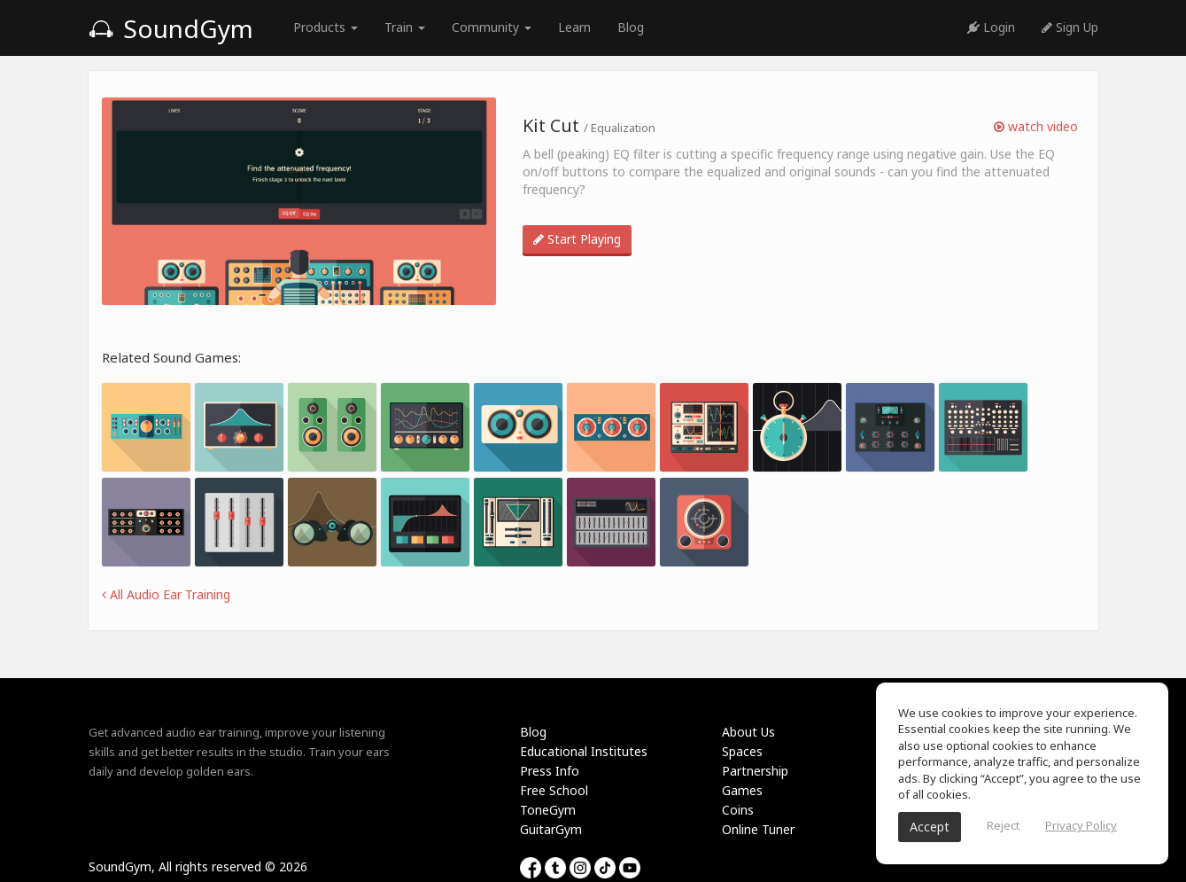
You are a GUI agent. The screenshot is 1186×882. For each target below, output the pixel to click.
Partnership (755, 770)
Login (991, 27)
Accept (930, 826)
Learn (574, 27)
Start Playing (577, 238)
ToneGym (548, 809)
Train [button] (404, 27)
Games (742, 790)
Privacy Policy (1081, 825)
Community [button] (491, 27)
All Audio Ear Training (166, 594)
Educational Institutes (583, 751)
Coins (738, 809)
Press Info (549, 770)
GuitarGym (551, 829)
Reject (1003, 825)
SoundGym (171, 28)
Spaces (742, 751)
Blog (630, 27)
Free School (554, 790)
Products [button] (325, 27)
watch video (1036, 126)
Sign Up (1070, 27)
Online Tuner (758, 829)
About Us (748, 731)
